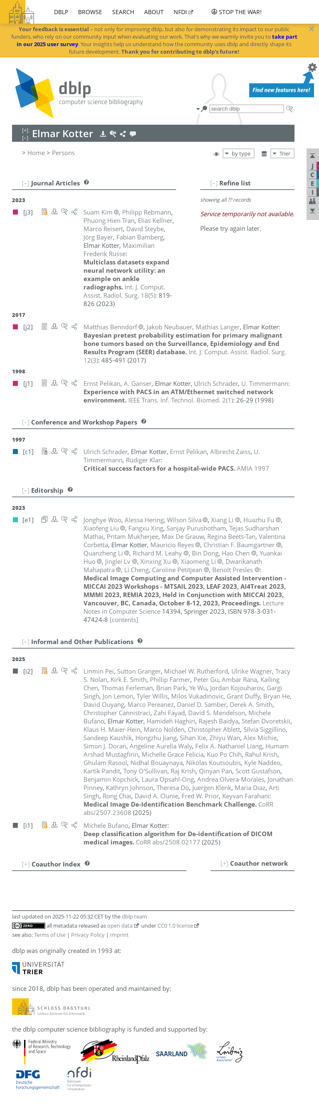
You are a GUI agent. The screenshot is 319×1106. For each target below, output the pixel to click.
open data (120, 925)
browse (90, 12)
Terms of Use (50, 934)
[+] (224, 863)
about (154, 12)
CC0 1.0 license (175, 925)
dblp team (134, 916)
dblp (61, 12)
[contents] (124, 619)
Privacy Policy (88, 934)
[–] (214, 183)
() (124, 291)
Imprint (119, 934)
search (123, 12)
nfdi (180, 12)
